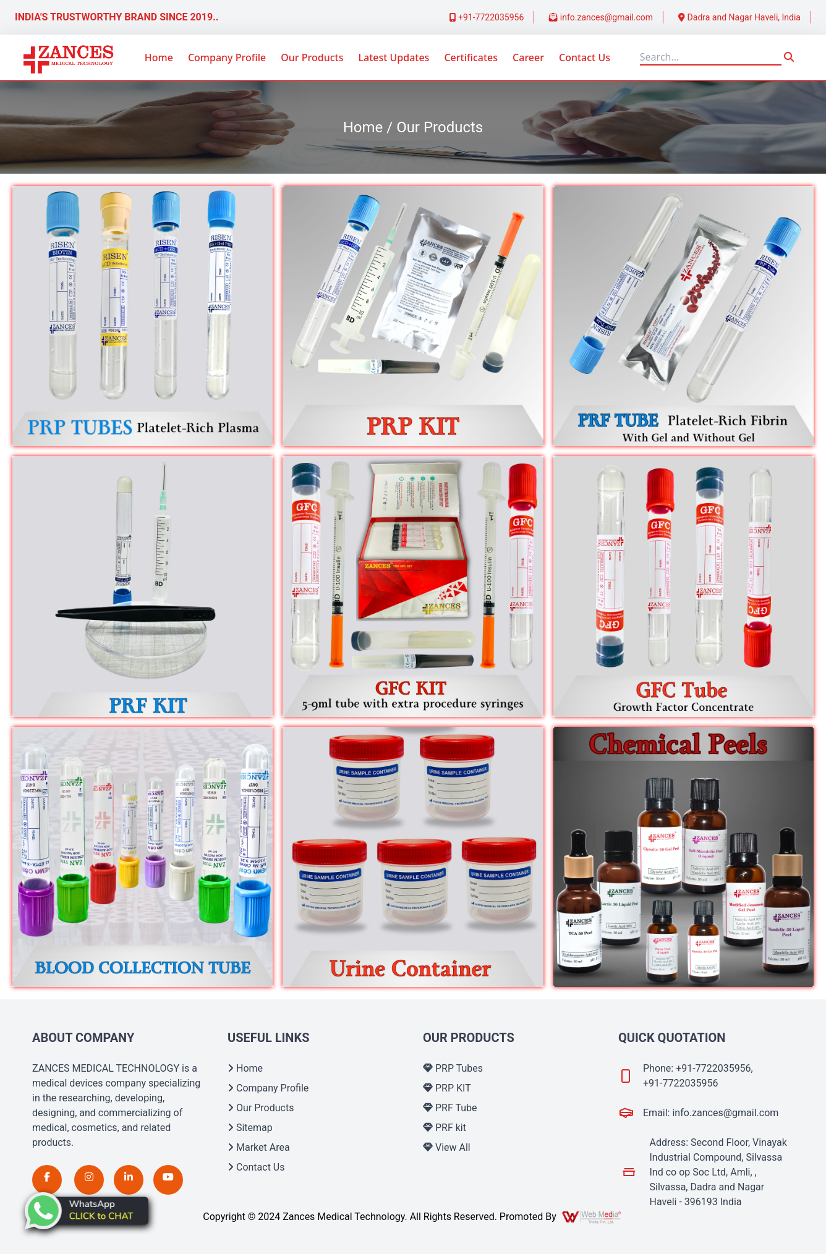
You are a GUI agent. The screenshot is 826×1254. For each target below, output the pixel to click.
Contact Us (584, 57)
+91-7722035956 (486, 17)
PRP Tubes (453, 1068)
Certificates (471, 57)
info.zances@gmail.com (601, 17)
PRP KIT (447, 1088)
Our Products (312, 57)
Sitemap (250, 1127)
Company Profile (227, 57)
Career (528, 57)
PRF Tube (450, 1108)
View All (446, 1147)
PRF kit (444, 1127)
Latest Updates (393, 57)
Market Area (259, 1147)
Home (159, 57)
